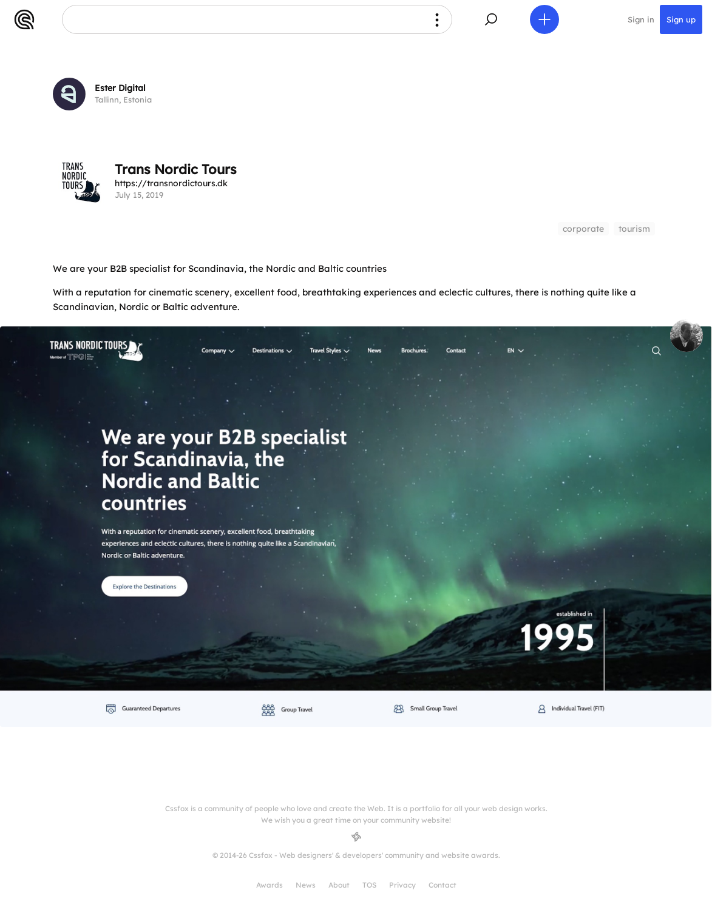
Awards (269, 884)
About (339, 884)
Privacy (402, 884)
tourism (634, 228)
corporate (583, 228)
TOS (369, 884)
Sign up (681, 19)
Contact (442, 884)
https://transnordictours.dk (171, 183)
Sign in (641, 19)
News (306, 884)
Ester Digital (120, 88)
